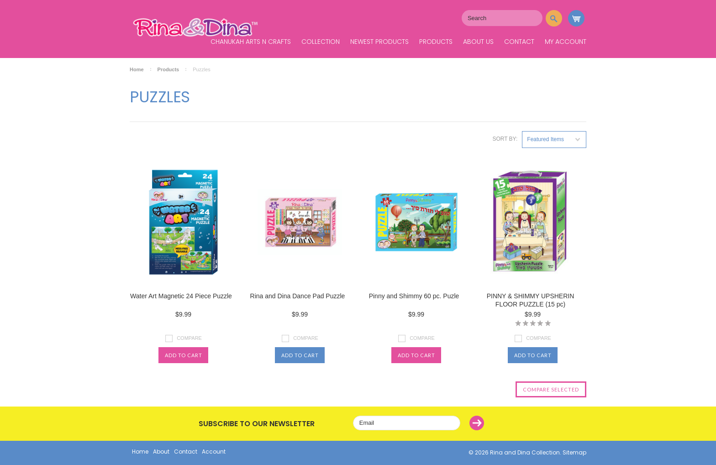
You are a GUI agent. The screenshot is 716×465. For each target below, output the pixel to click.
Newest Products (379, 41)
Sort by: (504, 139)
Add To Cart (183, 355)
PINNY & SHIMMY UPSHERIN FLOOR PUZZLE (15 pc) (530, 300)
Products (436, 41)
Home (137, 69)
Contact (519, 41)
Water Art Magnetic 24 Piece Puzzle (181, 296)
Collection (320, 41)
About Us (478, 41)
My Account (565, 41)
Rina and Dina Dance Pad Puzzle (297, 296)
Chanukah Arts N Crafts (251, 41)
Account (214, 451)
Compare (189, 338)
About (161, 451)
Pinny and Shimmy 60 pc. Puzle (414, 296)
